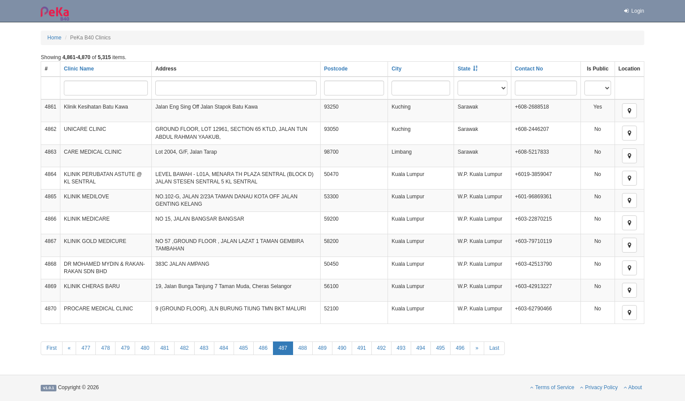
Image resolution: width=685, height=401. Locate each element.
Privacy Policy (599, 387)
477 (85, 348)
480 (144, 348)
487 (283, 348)
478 (105, 348)
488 (302, 348)
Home (54, 38)
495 (440, 348)
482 (184, 348)
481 (164, 348)
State (464, 69)
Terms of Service (552, 387)
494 (420, 348)
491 (361, 348)
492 (381, 348)
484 (224, 348)
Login (633, 11)
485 (243, 348)
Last (494, 348)
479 (125, 348)
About (633, 387)
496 (460, 348)
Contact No (529, 69)
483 (204, 348)
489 (322, 348)
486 (263, 348)
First (51, 348)
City (396, 69)
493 (401, 348)
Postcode (336, 69)
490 (342, 348)
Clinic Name (79, 69)
